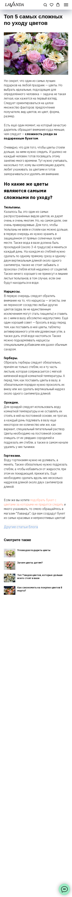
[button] (45, 5)
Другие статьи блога (21, 527)
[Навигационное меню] (66, 4)
